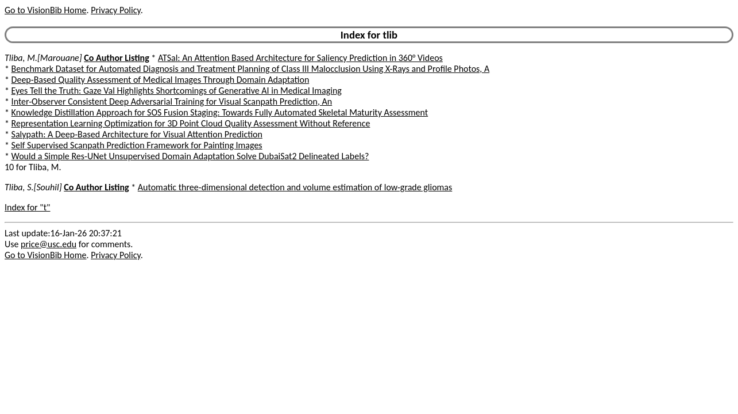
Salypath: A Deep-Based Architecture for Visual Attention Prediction (136, 134)
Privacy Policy (115, 10)
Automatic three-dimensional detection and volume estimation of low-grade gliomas (295, 187)
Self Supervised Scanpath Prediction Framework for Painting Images (136, 145)
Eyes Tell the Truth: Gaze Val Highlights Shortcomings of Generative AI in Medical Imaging (176, 90)
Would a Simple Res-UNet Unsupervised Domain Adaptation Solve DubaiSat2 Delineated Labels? (190, 156)
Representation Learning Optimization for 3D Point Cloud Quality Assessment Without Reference (190, 123)
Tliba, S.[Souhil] (33, 187)
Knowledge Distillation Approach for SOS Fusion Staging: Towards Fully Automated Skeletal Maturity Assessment (219, 112)
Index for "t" (27, 207)
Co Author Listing (116, 57)
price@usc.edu (48, 244)
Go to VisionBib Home (45, 10)
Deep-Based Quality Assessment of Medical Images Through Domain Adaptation (160, 79)
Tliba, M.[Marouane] (43, 57)
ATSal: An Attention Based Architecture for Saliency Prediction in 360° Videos (300, 57)
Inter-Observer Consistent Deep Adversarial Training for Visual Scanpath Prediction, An (172, 101)
